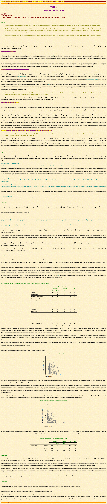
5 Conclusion (4, 455)
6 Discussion (4, 481)
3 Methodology (4, 202)
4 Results (3, 255)
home (2, 3)
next (49, 3)
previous (37, 3)
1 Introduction (4, 42)
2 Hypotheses (4, 152)
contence (24, 3)
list (10, 3)
